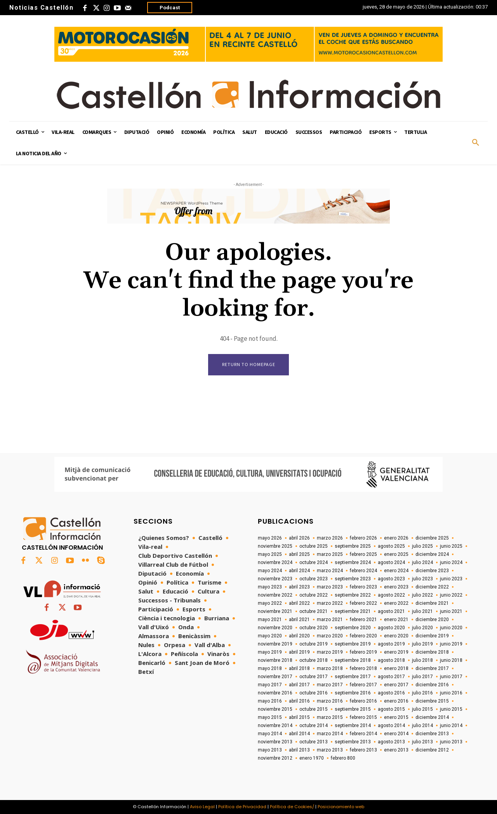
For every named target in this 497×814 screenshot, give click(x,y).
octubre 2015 (313, 709)
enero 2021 (396, 619)
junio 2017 (451, 676)
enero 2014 (396, 733)
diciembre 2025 (432, 538)
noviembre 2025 (275, 546)
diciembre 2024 (432, 554)
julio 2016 (422, 693)
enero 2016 (396, 701)
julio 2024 (422, 562)
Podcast (170, 7)
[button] (475, 143)
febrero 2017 (363, 684)
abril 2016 (299, 701)
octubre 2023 (313, 578)
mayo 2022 (270, 603)
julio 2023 (422, 578)
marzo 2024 (330, 570)
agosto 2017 (391, 676)
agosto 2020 (391, 627)
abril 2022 (299, 603)
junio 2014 (451, 725)
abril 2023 (299, 587)
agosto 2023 (391, 578)
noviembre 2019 (275, 644)
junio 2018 (451, 660)
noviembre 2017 (275, 676)
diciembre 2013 (432, 733)
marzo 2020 (330, 635)
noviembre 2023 (275, 578)
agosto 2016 (391, 693)
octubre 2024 (313, 562)
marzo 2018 (330, 668)
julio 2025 (422, 546)
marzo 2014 (330, 733)
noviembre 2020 (275, 627)
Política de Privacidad (242, 807)
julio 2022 (422, 595)
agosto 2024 (391, 562)
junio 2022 (451, 595)
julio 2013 (422, 741)
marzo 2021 (330, 619)
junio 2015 (451, 709)
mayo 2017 (270, 684)
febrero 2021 (363, 619)
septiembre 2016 (353, 693)
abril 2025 (299, 554)
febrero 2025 (363, 554)
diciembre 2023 (432, 570)
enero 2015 (396, 717)
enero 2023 (396, 587)
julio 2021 (422, 611)
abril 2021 (299, 619)
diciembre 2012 (432, 750)
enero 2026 (396, 538)
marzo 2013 (330, 750)
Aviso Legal (202, 807)
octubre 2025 (313, 546)
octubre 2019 (313, 644)
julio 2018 (422, 660)
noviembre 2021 (275, 611)
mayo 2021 (270, 619)
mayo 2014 (270, 733)
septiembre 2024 (353, 562)
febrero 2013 (363, 750)
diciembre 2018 (432, 652)
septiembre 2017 (353, 676)
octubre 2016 (313, 693)
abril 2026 (299, 538)
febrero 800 (343, 758)
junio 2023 (451, 578)
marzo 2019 (330, 652)
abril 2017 (299, 684)
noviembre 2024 (275, 562)
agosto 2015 (391, 709)
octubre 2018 (313, 660)
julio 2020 (422, 627)
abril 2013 (299, 750)
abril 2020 (299, 635)
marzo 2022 (330, 603)
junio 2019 (451, 644)
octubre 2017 (313, 676)
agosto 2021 (391, 611)
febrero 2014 (363, 733)
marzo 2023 (330, 587)
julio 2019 (422, 644)
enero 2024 (396, 570)
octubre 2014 (313, 725)
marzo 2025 (330, 554)
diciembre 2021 (432, 603)
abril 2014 (299, 733)
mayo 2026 (270, 538)
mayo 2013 (270, 750)
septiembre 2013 (353, 741)
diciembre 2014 (432, 717)
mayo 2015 (270, 717)
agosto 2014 (391, 725)
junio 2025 (451, 546)
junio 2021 (451, 611)
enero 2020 (396, 635)
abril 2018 (299, 668)
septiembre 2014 (353, 725)
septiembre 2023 (353, 578)
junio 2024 (451, 562)
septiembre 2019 (353, 644)
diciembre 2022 (432, 587)
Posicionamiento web (341, 807)
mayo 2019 (270, 652)
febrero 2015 (363, 717)
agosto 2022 (391, 595)
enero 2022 (396, 603)
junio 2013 (451, 741)
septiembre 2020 (353, 627)
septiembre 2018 (353, 660)
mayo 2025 (270, 554)
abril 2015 (299, 717)
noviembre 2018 (275, 660)
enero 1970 (311, 758)
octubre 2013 (313, 741)
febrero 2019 (363, 652)
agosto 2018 (391, 660)
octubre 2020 (313, 627)
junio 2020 (451, 627)
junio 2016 (451, 693)
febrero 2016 (363, 701)
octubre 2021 (313, 611)
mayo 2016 (270, 701)
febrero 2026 (363, 538)
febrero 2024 (363, 570)
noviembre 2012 (275, 758)
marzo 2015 (330, 717)
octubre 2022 (313, 595)
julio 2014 (422, 725)
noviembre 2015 (275, 709)
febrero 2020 (363, 635)
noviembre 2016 (275, 693)
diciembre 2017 (432, 668)
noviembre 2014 (275, 725)
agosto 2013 (391, 741)
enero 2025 (396, 554)
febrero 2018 (363, 668)
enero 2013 (396, 750)
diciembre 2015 (432, 701)
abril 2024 (299, 570)
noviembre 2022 (275, 595)
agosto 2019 (391, 644)
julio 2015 (422, 709)
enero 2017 (396, 684)
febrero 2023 (363, 587)
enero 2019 (396, 652)
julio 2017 (422, 676)
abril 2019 (299, 652)
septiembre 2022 (353, 595)
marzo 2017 (330, 684)
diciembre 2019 (432, 635)
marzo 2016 (330, 701)
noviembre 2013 (275, 741)
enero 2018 (396, 668)
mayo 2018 (270, 668)
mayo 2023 (270, 587)
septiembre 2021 (353, 611)
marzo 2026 (330, 538)
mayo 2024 (270, 570)
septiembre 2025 (353, 546)
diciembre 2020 (432, 619)
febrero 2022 (363, 603)
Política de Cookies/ (292, 807)
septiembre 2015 (353, 709)
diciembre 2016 (432, 684)
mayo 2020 (270, 635)
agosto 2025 (391, 546)
